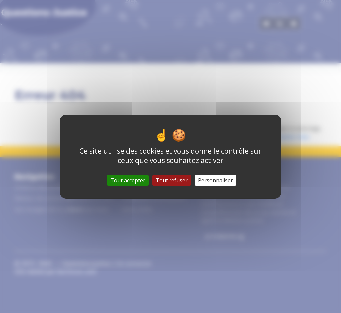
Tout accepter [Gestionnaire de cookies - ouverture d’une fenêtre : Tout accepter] (127, 180)
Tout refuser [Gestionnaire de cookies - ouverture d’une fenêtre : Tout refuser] (172, 180)
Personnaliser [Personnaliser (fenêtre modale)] (215, 180)
